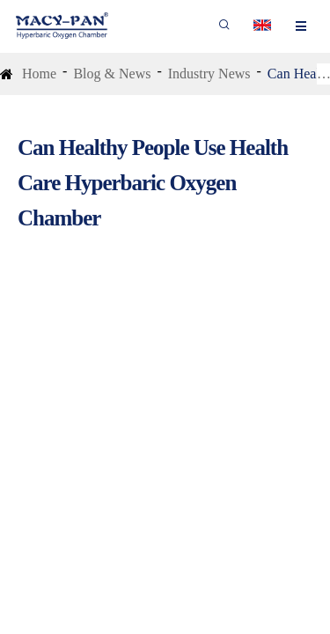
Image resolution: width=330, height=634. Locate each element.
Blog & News (111, 73)
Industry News (209, 73)
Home (39, 73)
